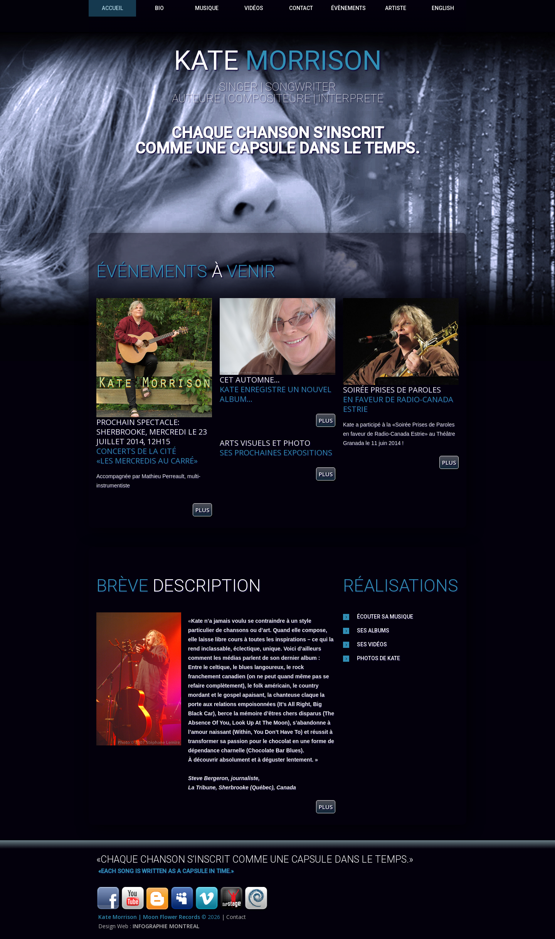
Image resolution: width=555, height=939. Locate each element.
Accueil (112, 8)
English (443, 8)
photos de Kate (378, 658)
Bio (159, 8)
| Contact (234, 916)
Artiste (395, 8)
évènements (348, 8)
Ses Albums (373, 630)
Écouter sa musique (385, 617)
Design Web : (148, 926)
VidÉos (253, 8)
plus (202, 510)
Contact (301, 8)
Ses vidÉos (372, 644)
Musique (207, 8)
